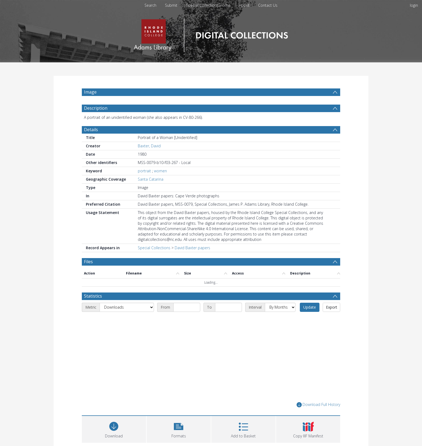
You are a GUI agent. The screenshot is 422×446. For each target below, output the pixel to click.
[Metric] (127, 307)
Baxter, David (149, 145)
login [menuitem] (414, 5)
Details (91, 130)
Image (90, 92)
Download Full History (318, 405)
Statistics (93, 296)
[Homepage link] (211, 34)
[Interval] (280, 307)
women (160, 170)
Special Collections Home (208, 5)
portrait (144, 170)
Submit (171, 5)
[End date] (228, 307)
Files (88, 262)
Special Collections (154, 247)
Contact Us (267, 5)
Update (309, 307)
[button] (179, 428)
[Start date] (186, 307)
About (244, 5)
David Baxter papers (192, 247)
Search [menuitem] (150, 5)
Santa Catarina (150, 179)
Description (95, 108)
